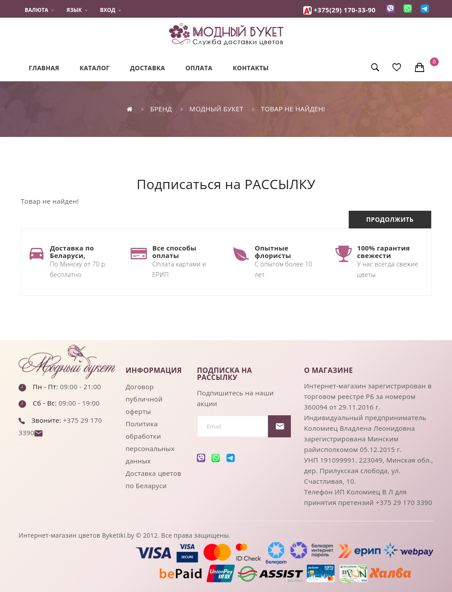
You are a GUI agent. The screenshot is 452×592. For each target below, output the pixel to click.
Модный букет (216, 108)
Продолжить (390, 219)
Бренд (161, 108)
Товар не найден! (293, 108)
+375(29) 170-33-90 (344, 9)
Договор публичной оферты (144, 399)
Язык (77, 10)
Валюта (39, 10)
